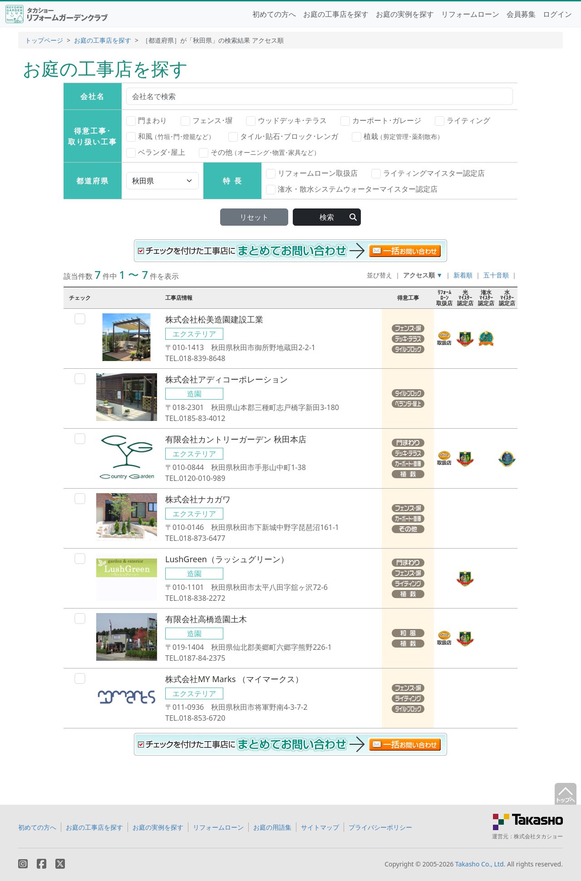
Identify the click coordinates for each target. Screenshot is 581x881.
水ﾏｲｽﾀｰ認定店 (507, 297)
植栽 (397, 136)
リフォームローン (470, 14)
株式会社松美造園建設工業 (214, 319)
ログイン (557, 14)
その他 (259, 152)
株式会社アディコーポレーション (226, 379)
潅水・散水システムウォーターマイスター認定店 (352, 189)
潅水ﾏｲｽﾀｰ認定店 (486, 297)
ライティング (462, 120)
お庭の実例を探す (405, 14)
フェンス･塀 (206, 120)
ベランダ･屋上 (155, 152)
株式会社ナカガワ (198, 499)
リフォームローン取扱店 (312, 173)
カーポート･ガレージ (380, 120)
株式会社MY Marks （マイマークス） (234, 678)
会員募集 (521, 14)
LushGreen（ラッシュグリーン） (227, 559)
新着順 (463, 275)
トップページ (44, 40)
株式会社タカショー (538, 836)
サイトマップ (320, 827)
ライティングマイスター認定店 (428, 173)
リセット (254, 217)
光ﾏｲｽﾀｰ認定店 (465, 297)
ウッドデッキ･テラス (286, 120)
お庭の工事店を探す (336, 14)
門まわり (146, 120)
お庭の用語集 (272, 827)
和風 (170, 136)
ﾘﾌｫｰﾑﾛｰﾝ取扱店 (444, 297)
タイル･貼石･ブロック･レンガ (283, 136)
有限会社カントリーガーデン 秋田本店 (235, 439)
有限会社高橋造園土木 (206, 619)
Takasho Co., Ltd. (480, 864)
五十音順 (496, 275)
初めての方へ (274, 14)
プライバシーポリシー (380, 827)
